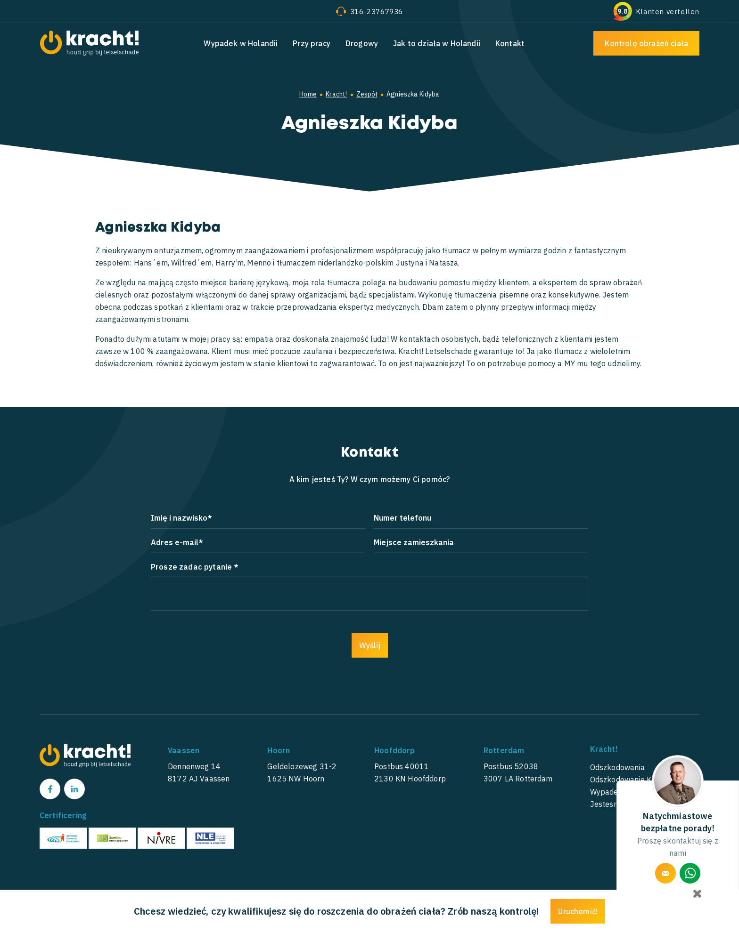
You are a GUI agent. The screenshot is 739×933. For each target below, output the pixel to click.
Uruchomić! (578, 911)
